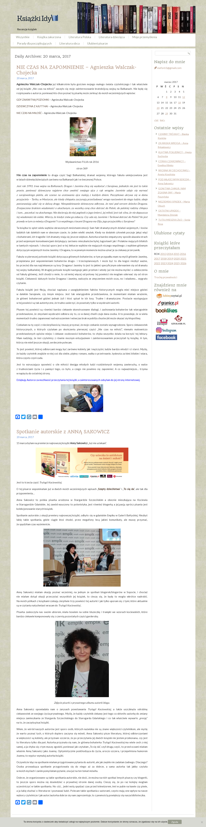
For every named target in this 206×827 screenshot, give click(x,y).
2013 (163, 253)
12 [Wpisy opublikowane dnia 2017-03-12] (183, 97)
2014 (170, 253)
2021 (183, 258)
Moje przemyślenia (144, 37)
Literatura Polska (80, 37)
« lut (156, 120)
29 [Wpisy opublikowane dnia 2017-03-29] (166, 113)
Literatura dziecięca (112, 37)
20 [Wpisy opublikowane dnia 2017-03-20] (158, 108)
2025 (177, 263)
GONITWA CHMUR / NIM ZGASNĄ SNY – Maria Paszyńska (172, 192)
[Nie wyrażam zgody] (201, 822)
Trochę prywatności (165, 277)
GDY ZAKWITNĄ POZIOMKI (32, 99)
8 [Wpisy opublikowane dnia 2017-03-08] (166, 97)
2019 (170, 258)
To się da (128, 488)
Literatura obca (69, 43)
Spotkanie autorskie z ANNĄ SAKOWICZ (63, 432)
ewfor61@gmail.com (167, 67)
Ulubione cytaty (169, 233)
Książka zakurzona (49, 37)
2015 (176, 253)
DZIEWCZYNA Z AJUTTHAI (32, 106)
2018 (164, 258)
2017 (157, 258)
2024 (170, 263)
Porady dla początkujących (34, 43)
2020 (177, 258)
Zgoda (174, 821)
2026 (183, 263)
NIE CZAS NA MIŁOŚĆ (29, 112)
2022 (157, 263)
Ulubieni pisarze (97, 43)
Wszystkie (23, 37)
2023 (164, 263)
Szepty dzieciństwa (109, 488)
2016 (183, 253)
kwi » (162, 120)
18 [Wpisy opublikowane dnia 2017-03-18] (179, 102)
